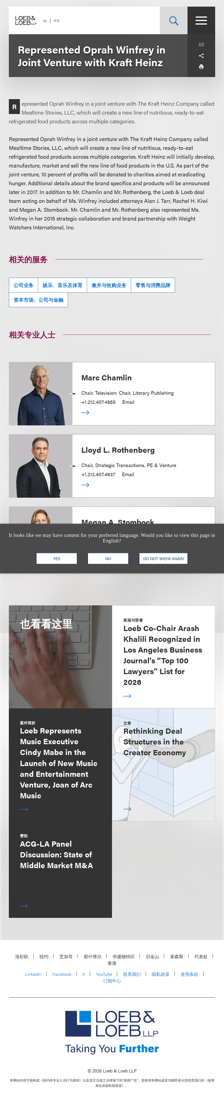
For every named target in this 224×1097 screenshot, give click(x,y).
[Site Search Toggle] (173, 20)
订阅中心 (112, 980)
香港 (112, 963)
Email (128, 401)
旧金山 (152, 956)
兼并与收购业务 (109, 285)
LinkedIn (33, 974)
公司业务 (23, 285)
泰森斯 (176, 956)
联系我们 (132, 974)
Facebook (62, 974)
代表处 (201, 956)
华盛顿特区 (124, 956)
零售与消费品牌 (153, 285)
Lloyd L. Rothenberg (118, 449)
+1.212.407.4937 (98, 474)
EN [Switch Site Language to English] (45, 21)
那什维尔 (92, 956)
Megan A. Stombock (117, 521)
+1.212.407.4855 (98, 401)
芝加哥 (66, 956)
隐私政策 (161, 974)
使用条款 (189, 974)
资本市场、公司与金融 (38, 299)
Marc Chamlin (106, 377)
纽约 (44, 956)
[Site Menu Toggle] (201, 20)
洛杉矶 (21, 956)
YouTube (104, 974)
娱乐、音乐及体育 (62, 285)
